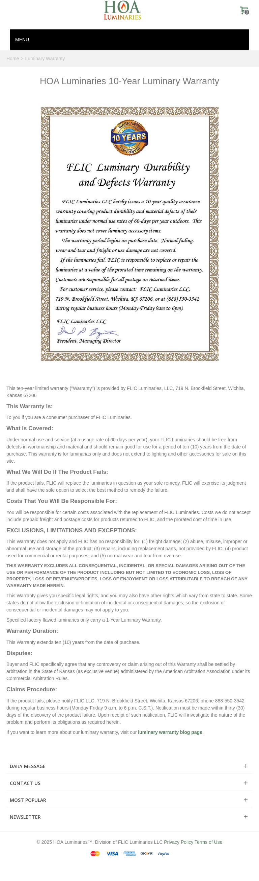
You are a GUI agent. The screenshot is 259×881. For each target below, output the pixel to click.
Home (12, 58)
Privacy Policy (178, 842)
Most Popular (28, 800)
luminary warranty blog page (170, 732)
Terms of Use (208, 842)
